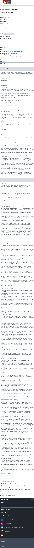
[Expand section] (32, 499)
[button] (17, 69)
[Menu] (28, 3)
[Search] (26, 3)
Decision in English (9, 34)
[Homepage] (0, 9)
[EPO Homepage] (7, 2)
